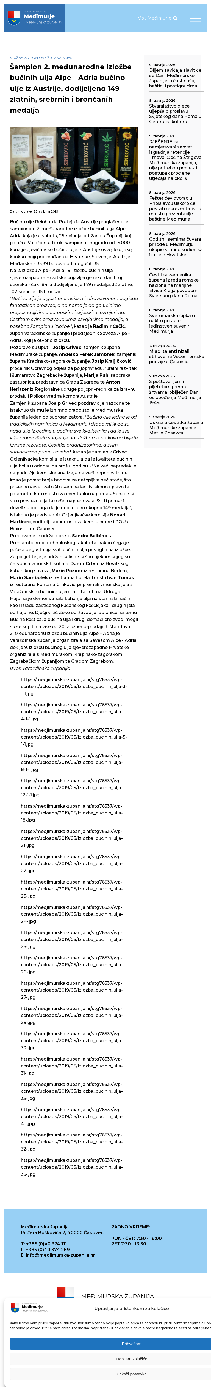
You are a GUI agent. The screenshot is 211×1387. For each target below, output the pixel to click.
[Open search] (175, 18)
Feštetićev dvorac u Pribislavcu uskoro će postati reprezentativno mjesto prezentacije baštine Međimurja (175, 209)
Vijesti (69, 58)
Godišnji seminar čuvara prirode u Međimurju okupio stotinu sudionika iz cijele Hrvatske (176, 246)
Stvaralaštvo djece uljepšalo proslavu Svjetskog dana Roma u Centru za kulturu (175, 113)
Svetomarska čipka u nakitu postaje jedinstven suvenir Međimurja (172, 323)
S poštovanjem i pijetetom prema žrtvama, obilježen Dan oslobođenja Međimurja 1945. (175, 392)
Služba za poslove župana (36, 58)
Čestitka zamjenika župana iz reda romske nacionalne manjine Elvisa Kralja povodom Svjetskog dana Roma (174, 285)
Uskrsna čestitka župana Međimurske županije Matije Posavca (176, 428)
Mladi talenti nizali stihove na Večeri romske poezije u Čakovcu (176, 356)
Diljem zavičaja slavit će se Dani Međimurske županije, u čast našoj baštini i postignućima (175, 78)
